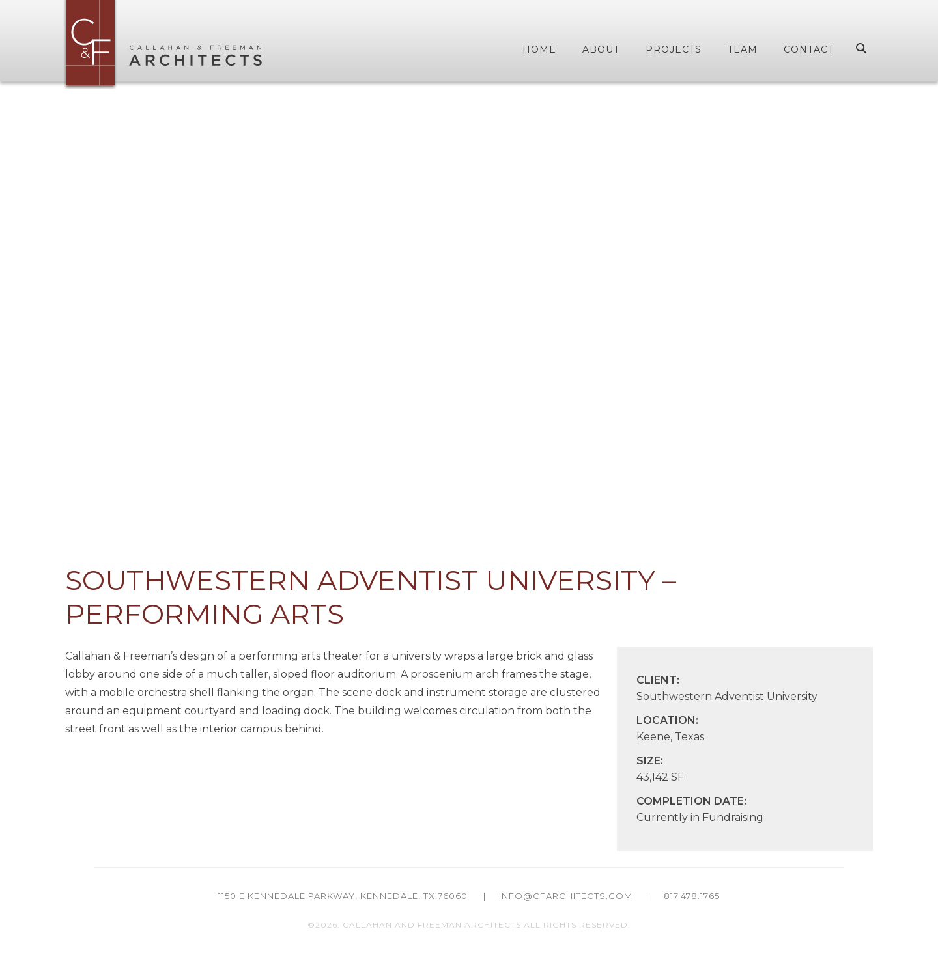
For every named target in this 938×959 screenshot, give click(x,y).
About (600, 49)
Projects (674, 49)
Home (539, 49)
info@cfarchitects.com (565, 896)
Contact (809, 49)
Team (743, 49)
